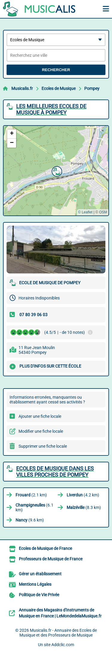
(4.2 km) (83, 495)
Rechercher (56, 70)
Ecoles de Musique (59, 88)
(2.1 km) (31, 495)
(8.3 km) (84, 507)
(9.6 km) (30, 520)
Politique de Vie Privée (39, 594)
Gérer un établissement (40, 573)
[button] (56, 170)
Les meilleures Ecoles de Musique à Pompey (51, 109)
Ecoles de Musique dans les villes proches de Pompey (55, 471)
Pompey (91, 88)
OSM (103, 212)
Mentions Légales (35, 584)
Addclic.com (62, 644)
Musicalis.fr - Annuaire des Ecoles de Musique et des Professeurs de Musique (58, 632)
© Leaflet (85, 212)
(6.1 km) (34, 507)
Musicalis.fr (22, 88)
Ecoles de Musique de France (45, 548)
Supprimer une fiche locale (43, 446)
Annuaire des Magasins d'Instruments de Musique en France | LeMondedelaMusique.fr (60, 613)
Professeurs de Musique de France (50, 558)
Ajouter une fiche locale (40, 416)
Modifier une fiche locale (41, 431)
